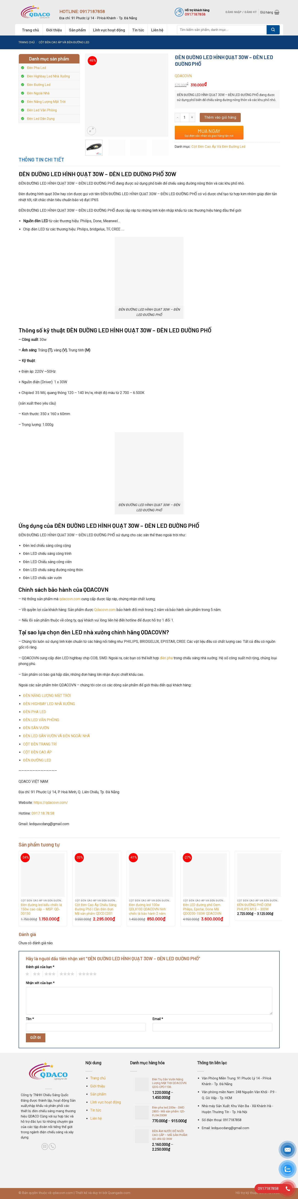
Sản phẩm (77, 29)
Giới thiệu (54, 29)
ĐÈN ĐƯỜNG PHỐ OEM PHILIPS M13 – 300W (254, 907)
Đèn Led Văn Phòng (42, 110)
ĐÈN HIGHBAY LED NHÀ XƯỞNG (49, 704)
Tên (30, 1019)
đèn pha (166, 658)
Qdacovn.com (105, 610)
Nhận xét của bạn (40, 983)
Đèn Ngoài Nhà (38, 93)
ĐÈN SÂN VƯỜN (36, 728)
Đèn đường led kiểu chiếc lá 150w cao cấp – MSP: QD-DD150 (41, 909)
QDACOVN (183, 76)
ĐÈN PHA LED (34, 712)
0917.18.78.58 (43, 813)
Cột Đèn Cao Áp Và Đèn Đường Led (64, 42)
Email (158, 1019)
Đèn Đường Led (38, 85)
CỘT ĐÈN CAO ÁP (37, 752)
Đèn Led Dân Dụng (41, 119)
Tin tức (138, 29)
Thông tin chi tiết (41, 159)
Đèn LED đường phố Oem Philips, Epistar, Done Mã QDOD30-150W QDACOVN (202, 909)
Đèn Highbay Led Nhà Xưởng (48, 76)
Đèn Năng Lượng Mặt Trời (46, 102)
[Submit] (273, 29)
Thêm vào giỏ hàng (220, 117)
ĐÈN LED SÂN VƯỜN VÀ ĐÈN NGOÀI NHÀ (56, 736)
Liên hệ (157, 29)
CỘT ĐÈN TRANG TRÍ (40, 744)
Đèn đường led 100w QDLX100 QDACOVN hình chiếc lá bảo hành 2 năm (147, 909)
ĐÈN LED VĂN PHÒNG (41, 720)
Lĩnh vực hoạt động (109, 29)
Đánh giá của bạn (40, 967)
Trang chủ (30, 29)
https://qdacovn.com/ (51, 802)
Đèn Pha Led (36, 68)
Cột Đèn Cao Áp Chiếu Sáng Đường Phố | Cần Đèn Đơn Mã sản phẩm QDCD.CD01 (95, 909)
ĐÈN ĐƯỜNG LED (37, 760)
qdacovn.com (69, 599)
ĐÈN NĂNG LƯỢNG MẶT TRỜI (47, 695)
